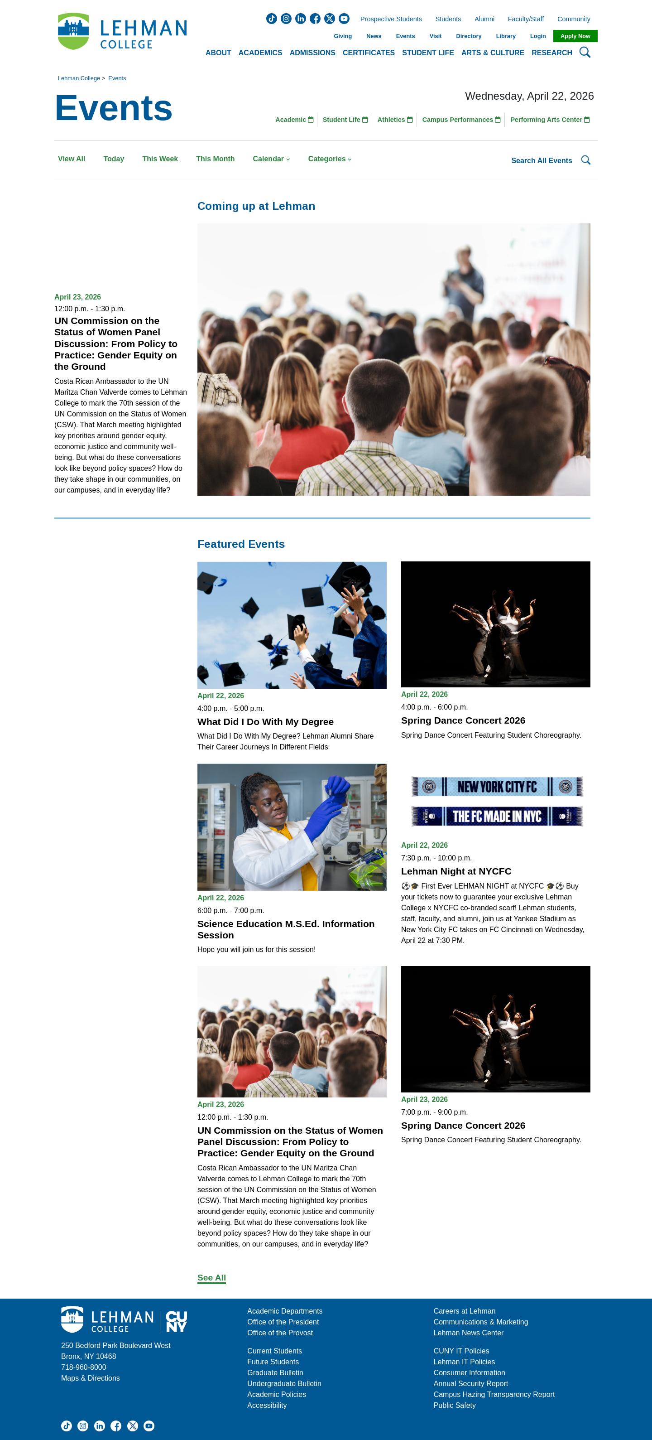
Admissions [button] (313, 53)
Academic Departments (284, 1311)
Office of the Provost (280, 1333)
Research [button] (552, 53)
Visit (436, 36)
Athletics (395, 119)
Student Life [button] (428, 53)
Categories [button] (330, 159)
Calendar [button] (271, 159)
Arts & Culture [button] (492, 53)
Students (448, 19)
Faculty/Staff (526, 19)
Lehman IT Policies (464, 1362)
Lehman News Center (469, 1333)
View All (71, 159)
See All (211, 1277)
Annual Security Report (471, 1383)
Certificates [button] (369, 53)
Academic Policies (276, 1394)
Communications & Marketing (481, 1322)
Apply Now (575, 36)
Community (577, 19)
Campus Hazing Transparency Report (494, 1394)
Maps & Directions (90, 1378)
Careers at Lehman (465, 1311)
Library (506, 36)
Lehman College (79, 78)
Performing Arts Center (550, 119)
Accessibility (267, 1405)
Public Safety (455, 1405)
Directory (468, 36)
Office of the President (283, 1322)
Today (113, 159)
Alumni (484, 19)
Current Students (274, 1351)
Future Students (273, 1362)
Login (538, 36)
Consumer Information (469, 1373)
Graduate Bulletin (275, 1373)
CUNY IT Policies (461, 1351)
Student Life (345, 119)
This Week (160, 159)
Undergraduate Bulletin (284, 1383)
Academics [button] (261, 53)
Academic (294, 119)
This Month (215, 159)
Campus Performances (461, 119)
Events (405, 36)
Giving (343, 36)
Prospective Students (388, 19)
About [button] (218, 53)
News (373, 36)
